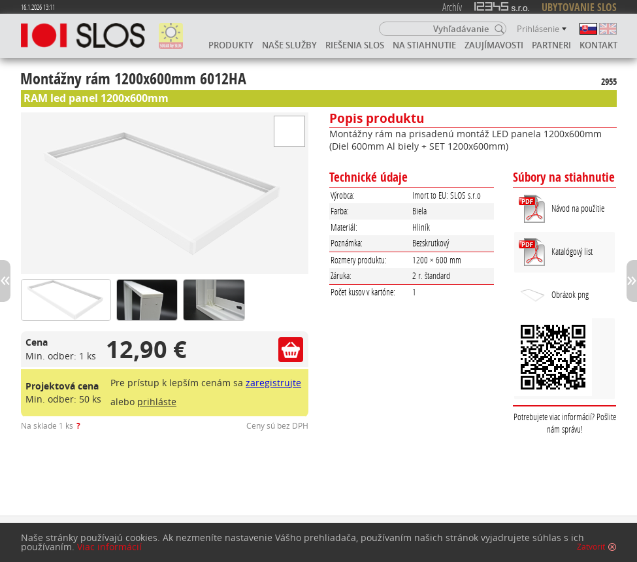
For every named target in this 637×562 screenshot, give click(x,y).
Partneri (551, 45)
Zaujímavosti (494, 45)
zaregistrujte (273, 382)
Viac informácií (109, 547)
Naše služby (289, 45)
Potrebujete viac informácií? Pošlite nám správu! (565, 422)
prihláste (156, 401)
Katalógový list (572, 251)
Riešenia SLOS (354, 45)
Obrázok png (554, 295)
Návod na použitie (577, 208)
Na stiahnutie (424, 45)
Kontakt (598, 45)
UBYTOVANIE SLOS (579, 7)
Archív (452, 7)
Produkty (230, 45)
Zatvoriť (591, 547)
